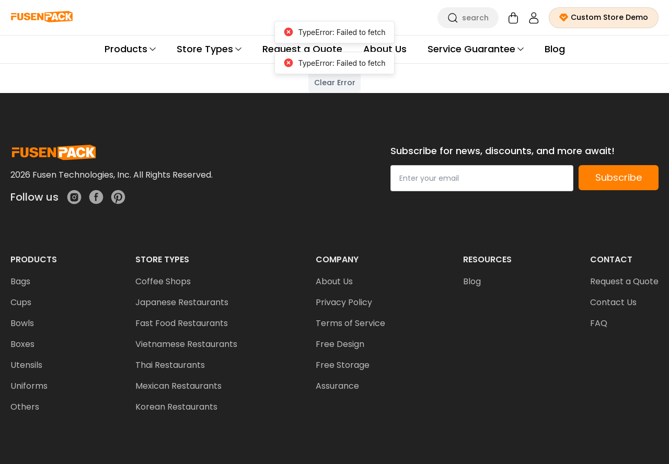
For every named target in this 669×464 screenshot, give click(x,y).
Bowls (22, 323)
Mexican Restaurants (178, 386)
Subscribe (618, 177)
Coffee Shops (163, 281)
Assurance (337, 386)
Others (24, 407)
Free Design (340, 344)
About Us (334, 281)
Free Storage (343, 365)
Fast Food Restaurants (181, 323)
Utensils (26, 365)
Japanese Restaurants (181, 302)
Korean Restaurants (176, 407)
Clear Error (334, 82)
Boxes (22, 344)
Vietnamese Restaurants (186, 344)
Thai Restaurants (170, 365)
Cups (20, 302)
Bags (20, 281)
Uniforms (29, 386)
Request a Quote (624, 281)
